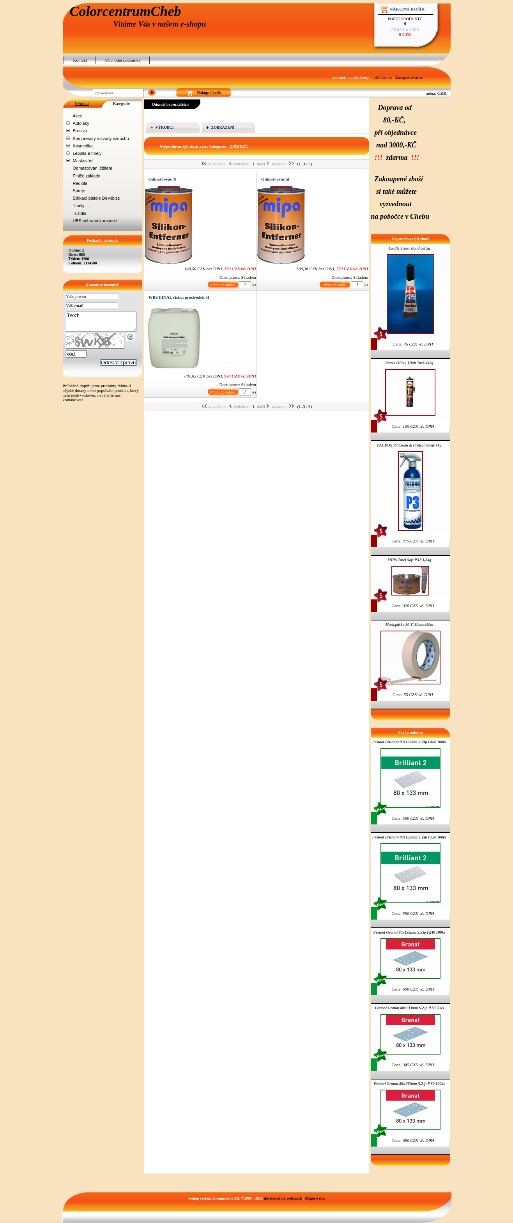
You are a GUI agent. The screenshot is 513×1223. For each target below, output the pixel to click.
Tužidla (80, 213)
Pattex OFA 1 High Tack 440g (409, 363)
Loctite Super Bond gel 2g (409, 248)
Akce (77, 115)
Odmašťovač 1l (163, 179)
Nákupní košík (407, 9)
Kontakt (80, 60)
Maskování (83, 160)
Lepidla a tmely (87, 153)
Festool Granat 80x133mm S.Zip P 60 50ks (409, 1008)
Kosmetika (83, 146)
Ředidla (80, 183)
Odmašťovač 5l (275, 179)
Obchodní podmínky (123, 60)
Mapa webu (315, 1198)
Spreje (79, 190)
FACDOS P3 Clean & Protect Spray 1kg (409, 445)
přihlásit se (382, 77)
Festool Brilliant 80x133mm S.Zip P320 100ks (409, 837)
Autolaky (81, 123)
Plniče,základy (86, 176)
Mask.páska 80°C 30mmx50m (409, 624)
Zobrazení (223, 127)
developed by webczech (283, 1198)
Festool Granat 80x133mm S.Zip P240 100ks (409, 932)
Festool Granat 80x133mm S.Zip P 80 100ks (409, 1083)
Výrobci (81, 103)
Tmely (79, 205)
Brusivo (80, 130)
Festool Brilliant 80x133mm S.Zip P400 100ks (409, 742)
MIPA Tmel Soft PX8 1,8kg (409, 560)
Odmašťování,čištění (92, 168)
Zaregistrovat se (409, 77)
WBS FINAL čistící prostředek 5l (179, 297)
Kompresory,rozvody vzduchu (101, 138)
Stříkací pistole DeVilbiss (96, 198)
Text (105, 323)
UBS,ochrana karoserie (95, 220)
